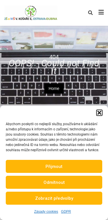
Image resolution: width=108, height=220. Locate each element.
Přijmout (54, 166)
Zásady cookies (46, 212)
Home (54, 88)
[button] (99, 113)
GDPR (66, 212)
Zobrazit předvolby (54, 198)
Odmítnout (54, 182)
